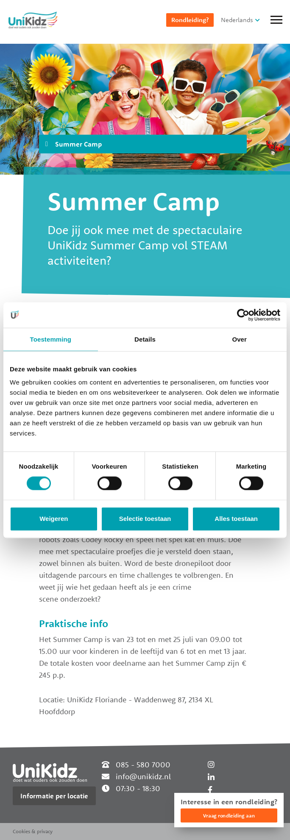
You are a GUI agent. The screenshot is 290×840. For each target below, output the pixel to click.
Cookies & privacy (33, 831)
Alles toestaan (236, 518)
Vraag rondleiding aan (229, 815)
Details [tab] (145, 339)
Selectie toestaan (145, 518)
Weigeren (53, 518)
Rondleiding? (190, 20)
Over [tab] (239, 339)
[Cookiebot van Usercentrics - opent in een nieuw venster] (243, 314)
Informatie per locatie (54, 796)
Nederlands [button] (237, 20)
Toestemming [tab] (51, 339)
